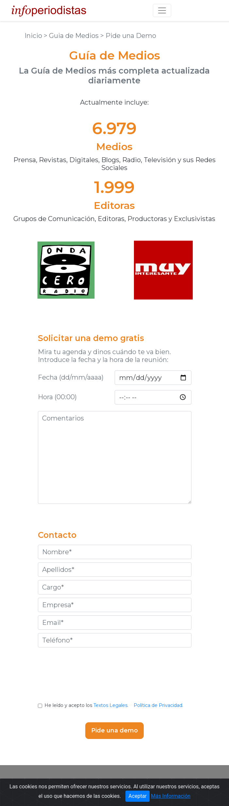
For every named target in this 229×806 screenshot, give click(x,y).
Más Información (170, 796)
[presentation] (114, 680)
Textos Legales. (110, 705)
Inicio (34, 36)
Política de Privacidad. (158, 705)
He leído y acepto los (114, 705)
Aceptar (137, 796)
